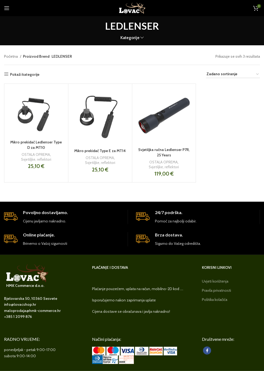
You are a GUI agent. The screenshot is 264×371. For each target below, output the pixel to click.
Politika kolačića (214, 299)
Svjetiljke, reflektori (36, 159)
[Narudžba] (233, 74)
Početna (11, 56)
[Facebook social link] (207, 350)
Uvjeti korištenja (215, 281)
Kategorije (130, 38)
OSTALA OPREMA (36, 154)
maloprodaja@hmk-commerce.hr (32, 310)
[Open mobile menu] (6, 8)
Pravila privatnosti (216, 290)
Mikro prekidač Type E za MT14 (100, 150)
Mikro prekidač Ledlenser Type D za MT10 (36, 145)
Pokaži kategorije (24, 74)
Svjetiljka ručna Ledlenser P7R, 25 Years (163, 152)
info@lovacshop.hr (20, 304)
